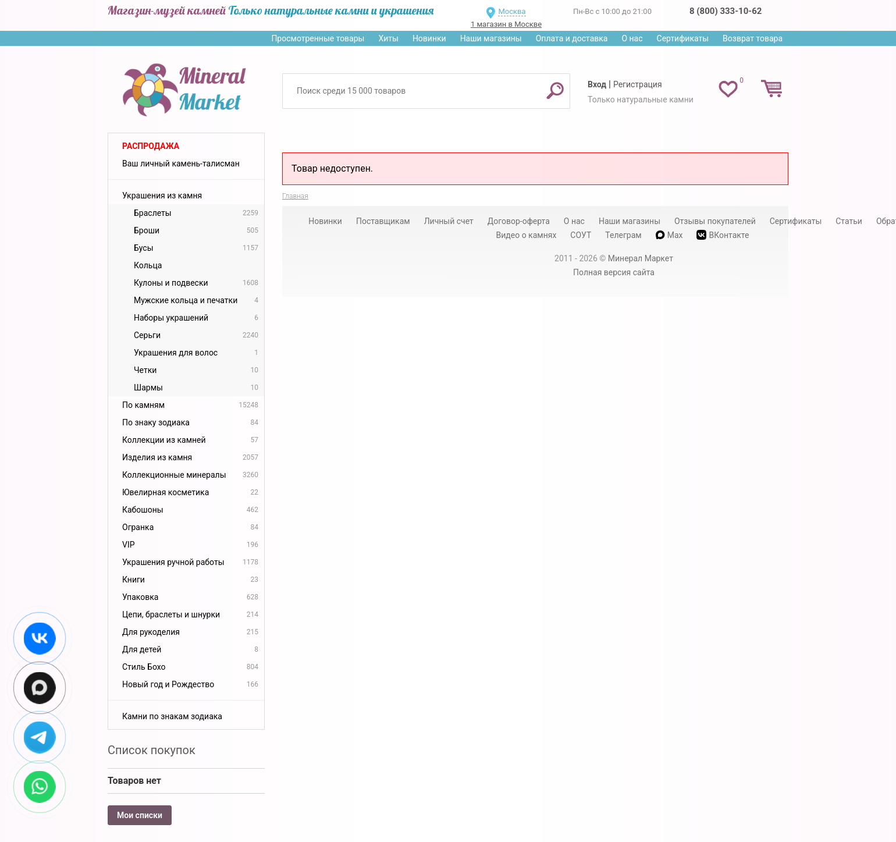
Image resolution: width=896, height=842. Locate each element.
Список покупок (151, 750)
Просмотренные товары (317, 38)
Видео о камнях (526, 235)
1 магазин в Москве (506, 24)
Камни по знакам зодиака (172, 716)
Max (669, 235)
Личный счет (449, 221)
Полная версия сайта (614, 272)
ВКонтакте (722, 235)
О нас (631, 38)
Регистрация (637, 84)
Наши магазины (491, 38)
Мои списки (139, 815)
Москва (511, 11)
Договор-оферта (519, 221)
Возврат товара (753, 38)
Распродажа (150, 146)
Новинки (429, 38)
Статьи (848, 221)
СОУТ (580, 235)
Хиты (388, 38)
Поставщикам (383, 221)
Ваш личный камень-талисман (181, 163)
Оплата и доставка (572, 38)
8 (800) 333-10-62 (725, 11)
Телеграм (623, 235)
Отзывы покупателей (715, 221)
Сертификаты (683, 38)
